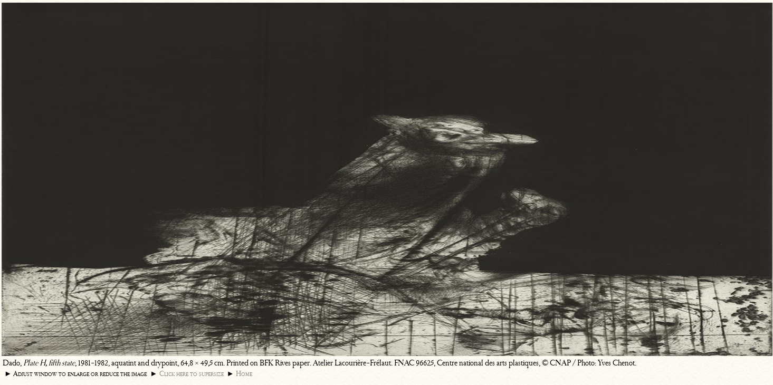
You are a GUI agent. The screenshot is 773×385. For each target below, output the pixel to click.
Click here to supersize (191, 374)
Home (244, 374)
